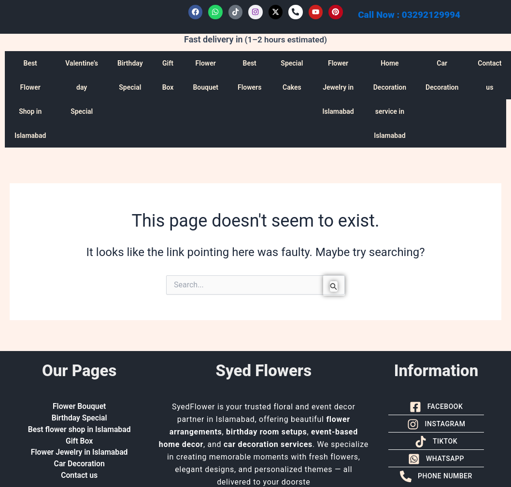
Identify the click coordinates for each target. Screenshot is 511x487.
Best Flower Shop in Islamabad (30, 99)
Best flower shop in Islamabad (79, 429)
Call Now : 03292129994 (409, 14)
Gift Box (168, 75)
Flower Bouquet (205, 75)
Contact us (79, 476)
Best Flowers (249, 75)
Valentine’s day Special (81, 87)
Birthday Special (130, 75)
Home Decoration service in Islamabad (389, 99)
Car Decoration (442, 75)
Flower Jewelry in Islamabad (338, 87)
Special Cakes (292, 75)
